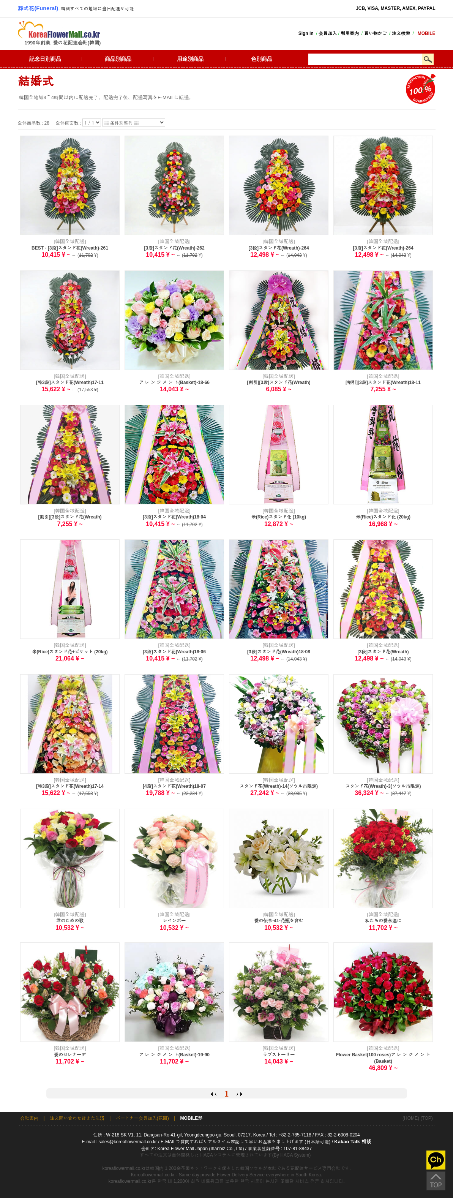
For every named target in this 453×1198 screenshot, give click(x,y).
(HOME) (410, 1118)
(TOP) (426, 1118)
